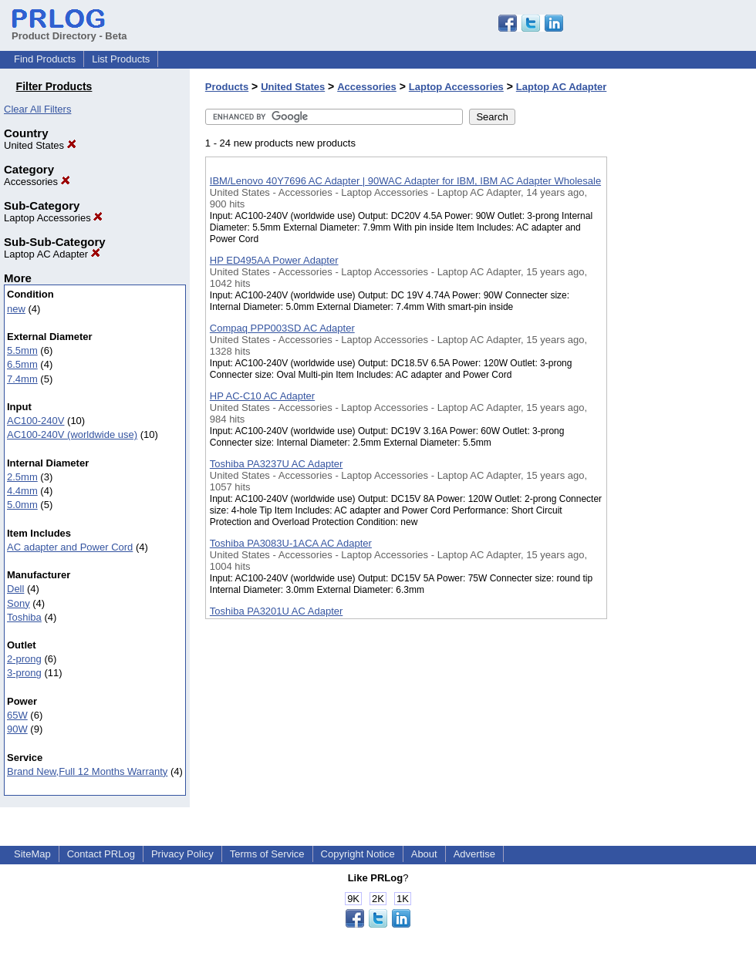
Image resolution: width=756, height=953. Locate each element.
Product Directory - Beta (69, 30)
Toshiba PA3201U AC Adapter (276, 611)
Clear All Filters (37, 109)
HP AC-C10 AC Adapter (262, 396)
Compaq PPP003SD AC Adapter (282, 328)
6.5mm (22, 364)
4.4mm (22, 491)
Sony (18, 603)
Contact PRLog (101, 854)
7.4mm (22, 379)
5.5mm (22, 350)
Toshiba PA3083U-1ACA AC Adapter (291, 543)
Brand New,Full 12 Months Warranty (87, 771)
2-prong (24, 659)
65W (17, 715)
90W (17, 729)
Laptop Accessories (53, 218)
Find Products (45, 59)
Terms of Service (267, 854)
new (16, 309)
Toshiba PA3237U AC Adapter (276, 464)
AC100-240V (35, 420)
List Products (121, 59)
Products (226, 87)
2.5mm (22, 477)
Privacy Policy (182, 854)
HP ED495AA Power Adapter (274, 260)
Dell (15, 588)
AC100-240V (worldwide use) (72, 434)
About (424, 854)
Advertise (474, 854)
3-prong (24, 673)
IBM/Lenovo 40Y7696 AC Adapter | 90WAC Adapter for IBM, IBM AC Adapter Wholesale (405, 181)
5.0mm (22, 504)
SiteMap (32, 854)
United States (40, 145)
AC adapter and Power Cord (70, 547)
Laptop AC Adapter (52, 254)
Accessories (37, 181)
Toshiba (24, 617)
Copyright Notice (358, 854)
